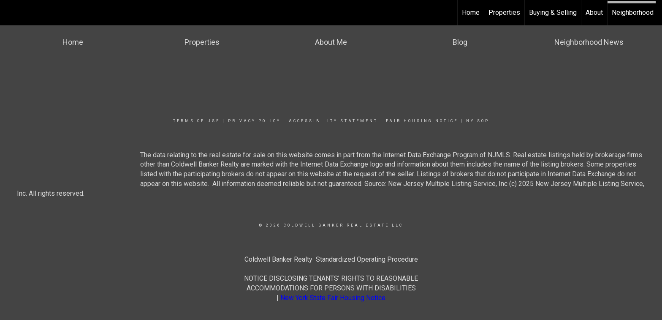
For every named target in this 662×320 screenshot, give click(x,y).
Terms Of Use (196, 121)
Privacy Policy (254, 121)
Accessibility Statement (333, 121)
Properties (504, 12)
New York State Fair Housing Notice (332, 298)
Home (471, 12)
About (594, 12)
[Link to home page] (10, 12)
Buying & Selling (553, 12)
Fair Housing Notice (422, 121)
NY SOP (477, 121)
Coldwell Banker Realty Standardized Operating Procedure (331, 259)
